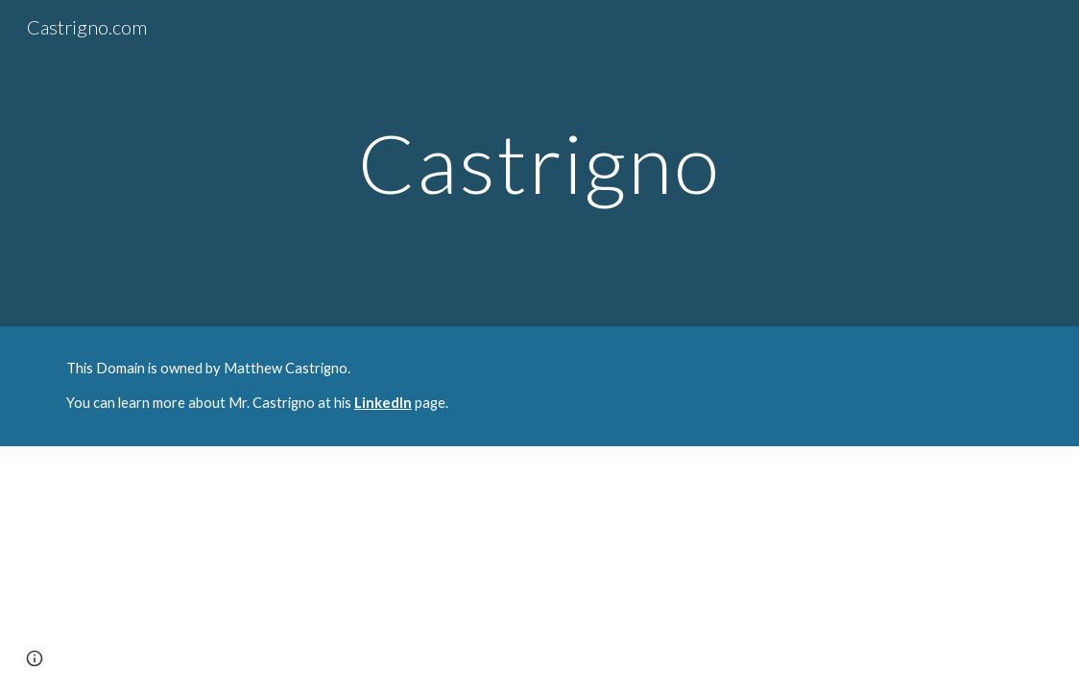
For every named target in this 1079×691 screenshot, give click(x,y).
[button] (34, 658)
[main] (539, 162)
